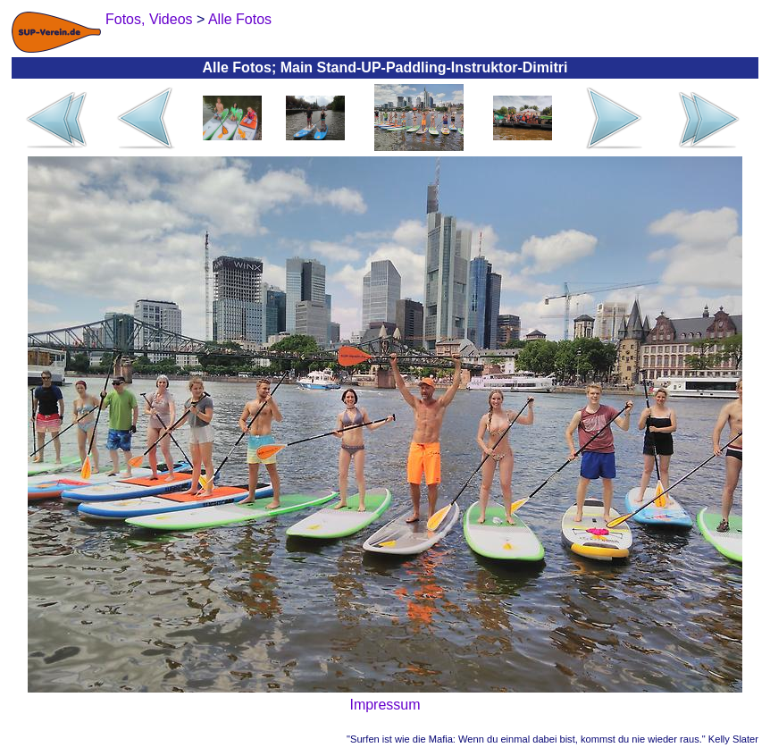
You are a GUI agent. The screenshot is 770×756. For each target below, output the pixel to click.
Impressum (384, 704)
